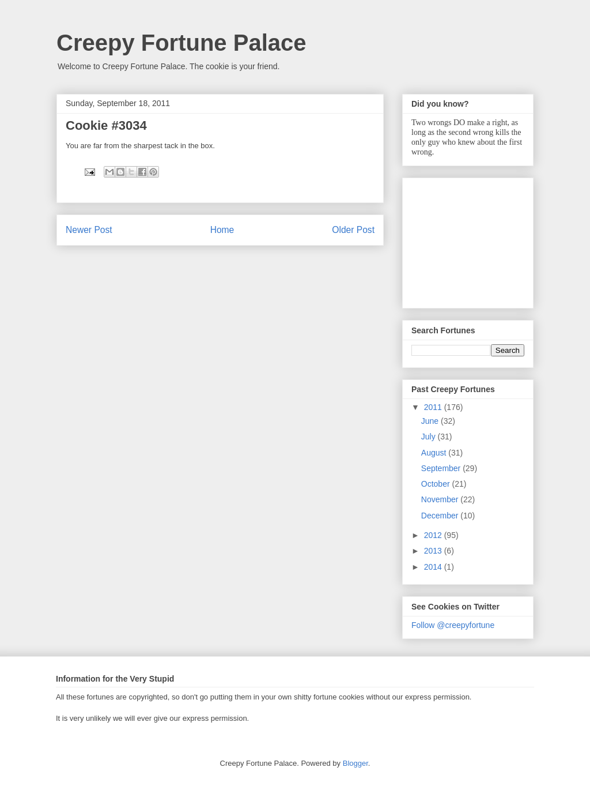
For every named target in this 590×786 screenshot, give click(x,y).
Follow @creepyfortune (452, 625)
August (434, 452)
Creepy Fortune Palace (181, 42)
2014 (434, 566)
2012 (434, 535)
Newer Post (89, 230)
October (436, 483)
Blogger (355, 763)
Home (222, 230)
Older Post (353, 230)
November (440, 499)
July (429, 436)
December (440, 515)
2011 (434, 407)
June (431, 421)
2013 (434, 550)
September (442, 468)
